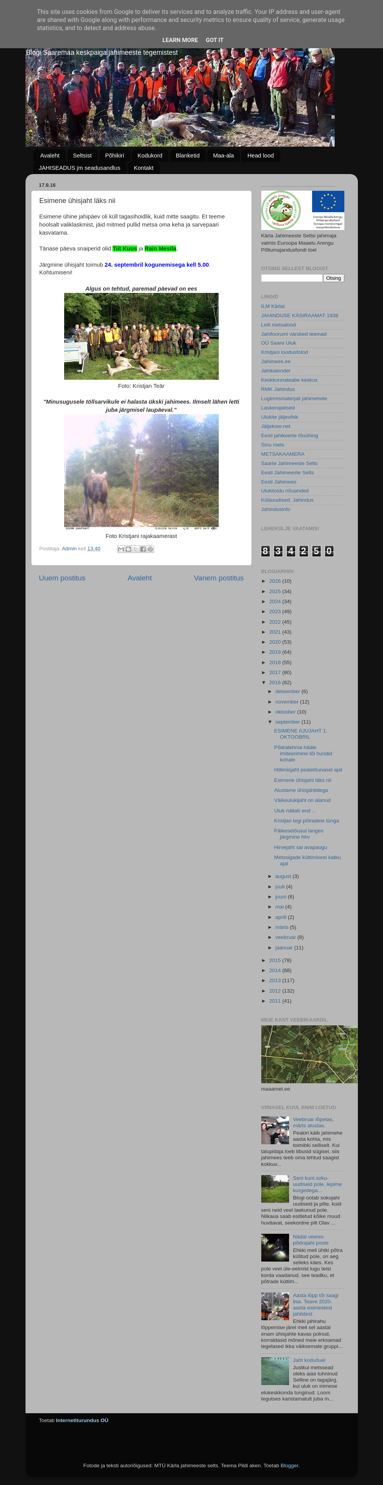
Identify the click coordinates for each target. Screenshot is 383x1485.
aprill (282, 917)
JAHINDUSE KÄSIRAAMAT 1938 (300, 315)
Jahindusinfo (276, 509)
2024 (275, 601)
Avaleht (50, 155)
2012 (275, 991)
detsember (289, 691)
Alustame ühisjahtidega (301, 790)
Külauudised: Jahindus (287, 500)
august (284, 876)
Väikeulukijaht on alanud (302, 800)
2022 (275, 622)
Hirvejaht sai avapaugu (300, 847)
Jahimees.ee (276, 361)
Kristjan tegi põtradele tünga (306, 821)
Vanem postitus (219, 578)
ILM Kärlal (273, 306)
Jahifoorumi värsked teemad (294, 334)
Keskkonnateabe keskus (289, 380)
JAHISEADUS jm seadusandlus (80, 167)
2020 (275, 642)
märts (283, 927)
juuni (282, 897)
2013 (275, 980)
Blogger (289, 1465)
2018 (275, 662)
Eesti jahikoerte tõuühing (289, 435)
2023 (275, 611)
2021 (275, 632)
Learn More (180, 40)
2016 (275, 682)
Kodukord (150, 155)
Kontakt (143, 167)
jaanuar (285, 948)
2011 (275, 1001)
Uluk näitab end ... (295, 811)
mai (281, 907)
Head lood (260, 155)
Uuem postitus (62, 578)
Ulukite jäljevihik (279, 417)
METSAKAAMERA (283, 454)
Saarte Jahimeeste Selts (289, 463)
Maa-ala (223, 155)
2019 (275, 652)
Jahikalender (276, 371)
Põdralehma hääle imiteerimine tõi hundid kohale (303, 753)
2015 (275, 960)
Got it (214, 40)
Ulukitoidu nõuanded (285, 491)
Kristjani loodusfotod (284, 352)
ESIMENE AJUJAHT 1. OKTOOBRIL (300, 734)
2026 (275, 581)
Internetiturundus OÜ (82, 1420)
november (288, 702)
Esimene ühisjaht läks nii (302, 780)
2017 (275, 672)
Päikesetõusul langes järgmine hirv (298, 834)
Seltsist (82, 155)
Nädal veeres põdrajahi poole (311, 1240)
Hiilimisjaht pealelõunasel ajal (308, 770)
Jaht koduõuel (309, 1360)
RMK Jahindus (278, 389)
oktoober (286, 712)
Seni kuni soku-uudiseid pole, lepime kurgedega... (317, 1184)
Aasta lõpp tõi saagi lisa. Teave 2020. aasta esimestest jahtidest (316, 1304)
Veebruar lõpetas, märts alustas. (313, 1122)
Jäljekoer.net (276, 426)
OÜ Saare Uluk (278, 343)
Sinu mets (272, 445)
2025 (275, 591)
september (289, 722)
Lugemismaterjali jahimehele (294, 398)
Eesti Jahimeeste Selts (287, 472)
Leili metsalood (278, 325)
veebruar (287, 937)
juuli (281, 887)
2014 (275, 970)
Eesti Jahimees (279, 482)
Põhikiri (114, 155)
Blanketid (188, 155)
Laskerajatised (278, 408)
